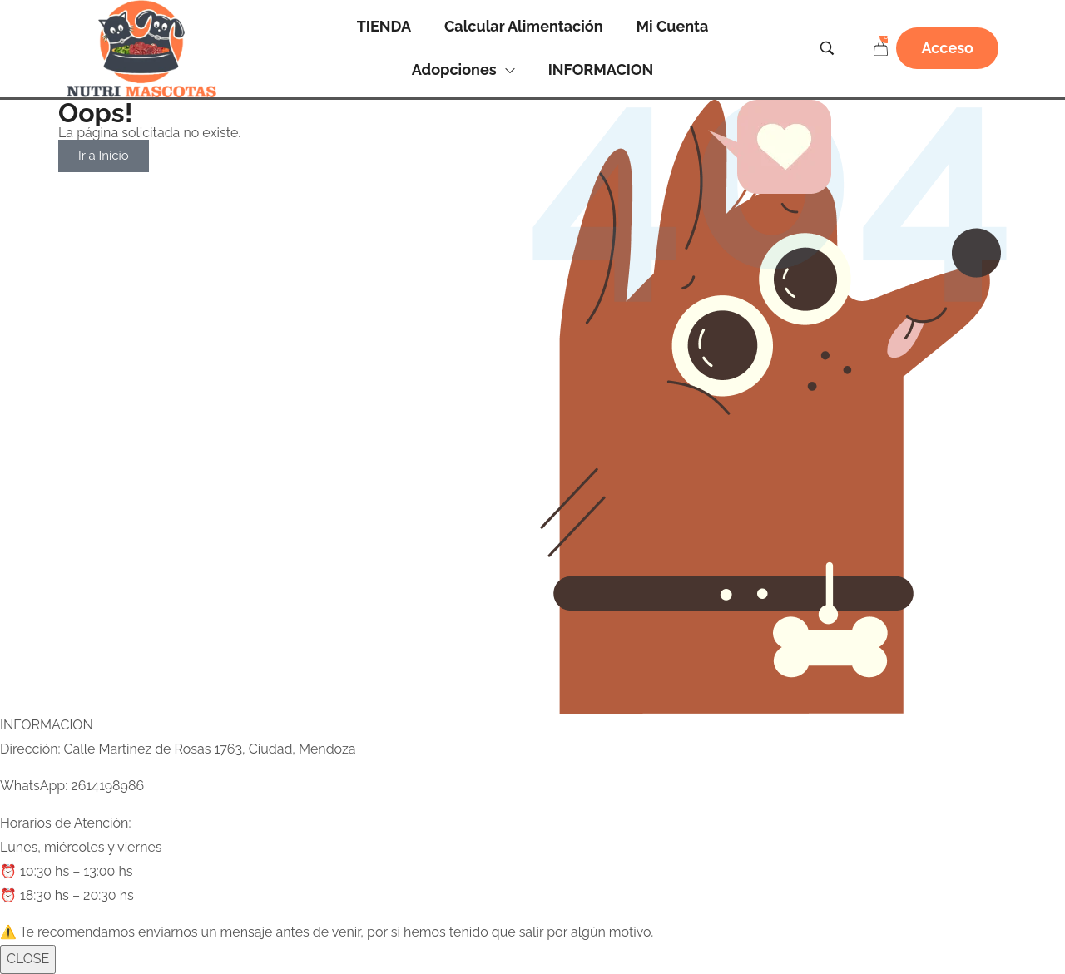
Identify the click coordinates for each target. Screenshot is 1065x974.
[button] (947, 48)
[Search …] (827, 48)
